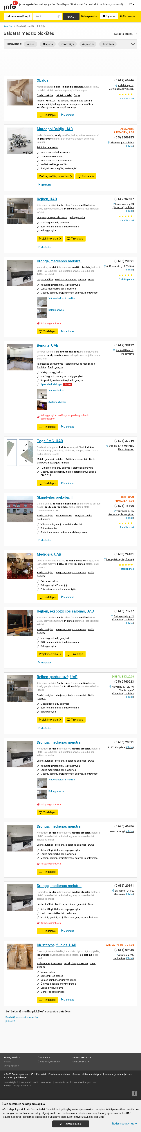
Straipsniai (76, 4)
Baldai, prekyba (45, 95)
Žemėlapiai (63, 4)
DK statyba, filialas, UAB (56, 945)
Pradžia (7, 1061)
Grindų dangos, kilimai (76, 963)
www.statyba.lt (11, 1082)
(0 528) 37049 (124, 441)
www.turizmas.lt (63, 1082)
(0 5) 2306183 (124, 137)
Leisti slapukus (71, 1123)
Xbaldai (43, 80)
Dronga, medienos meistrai (59, 261)
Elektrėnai (108, 44)
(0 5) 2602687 (124, 199)
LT (132, 4)
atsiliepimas (126, 279)
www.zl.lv (26, 1085)
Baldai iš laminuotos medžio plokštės (22, 1019)
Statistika (8, 1077)
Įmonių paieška (28, 4)
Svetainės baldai (57, 402)
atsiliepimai (127, 98)
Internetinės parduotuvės (50, 363)
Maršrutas (67, 114)
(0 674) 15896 (124, 506)
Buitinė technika (64, 515)
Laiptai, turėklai (64, 95)
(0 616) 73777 (124, 611)
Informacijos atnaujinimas (118, 1074)
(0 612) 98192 (124, 345)
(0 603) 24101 (124, 554)
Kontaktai (41, 1074)
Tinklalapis (47, 115)
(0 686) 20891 (124, 261)
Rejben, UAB (47, 199)
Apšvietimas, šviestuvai (49, 963)
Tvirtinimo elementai (47, 147)
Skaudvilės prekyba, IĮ (55, 497)
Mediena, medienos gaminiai (70, 279)
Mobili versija (81, 1061)
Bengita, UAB (47, 345)
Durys (77, 95)
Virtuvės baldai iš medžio (61, 298)
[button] (133, 44)
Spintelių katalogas (52, 384)
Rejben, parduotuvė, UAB (57, 677)
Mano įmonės (113, 4)
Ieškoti (71, 16)
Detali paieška (89, 16)
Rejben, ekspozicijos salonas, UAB (65, 611)
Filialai (129, 146)
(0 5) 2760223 (124, 681)
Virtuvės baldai (56, 390)
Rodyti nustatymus (124, 1123)
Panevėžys (67, 44)
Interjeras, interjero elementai (52, 217)
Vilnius (31, 44)
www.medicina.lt (29, 1082)
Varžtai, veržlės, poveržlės (55, 176)
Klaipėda (48, 44)
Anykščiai (88, 44)
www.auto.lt (46, 1082)
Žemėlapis (127, 16)
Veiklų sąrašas (47, 4)
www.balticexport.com (85, 1082)
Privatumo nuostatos (59, 1074)
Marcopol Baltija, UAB (55, 129)
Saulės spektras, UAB (22, 1074)
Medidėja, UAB (49, 554)
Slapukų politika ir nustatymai (87, 1074)
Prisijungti (21, 1077)
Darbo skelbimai (93, 4)
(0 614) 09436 (124, 950)
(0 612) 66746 (124, 80)
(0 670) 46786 (124, 826)
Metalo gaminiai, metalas (50, 459)
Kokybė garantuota (51, 323)
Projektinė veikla (50, 238)
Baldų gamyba (77, 217)
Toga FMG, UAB (50, 441)
